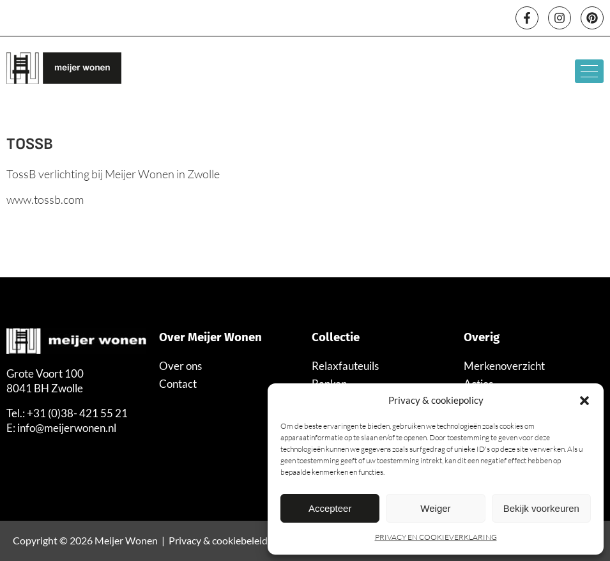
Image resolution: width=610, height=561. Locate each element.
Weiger (435, 508)
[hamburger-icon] (589, 71)
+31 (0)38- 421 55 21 (77, 413)
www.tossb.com (45, 199)
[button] (584, 400)
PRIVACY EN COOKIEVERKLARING (436, 537)
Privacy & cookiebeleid (218, 540)
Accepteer (330, 508)
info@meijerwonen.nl (66, 427)
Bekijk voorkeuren (541, 508)
